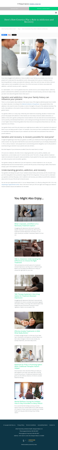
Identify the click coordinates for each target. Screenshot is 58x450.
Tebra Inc (13, 425)
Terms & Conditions (31, 425)
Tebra (35, 444)
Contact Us (52, 425)
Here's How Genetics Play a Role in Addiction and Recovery (35, 29)
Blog (19, 29)
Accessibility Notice (43, 425)
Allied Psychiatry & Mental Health (9, 29)
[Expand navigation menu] (56, 12)
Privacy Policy (21, 425)
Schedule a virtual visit (35, 4)
